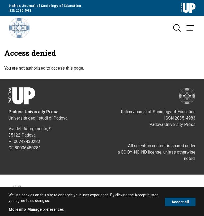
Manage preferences (45, 210)
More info (17, 210)
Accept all (180, 203)
